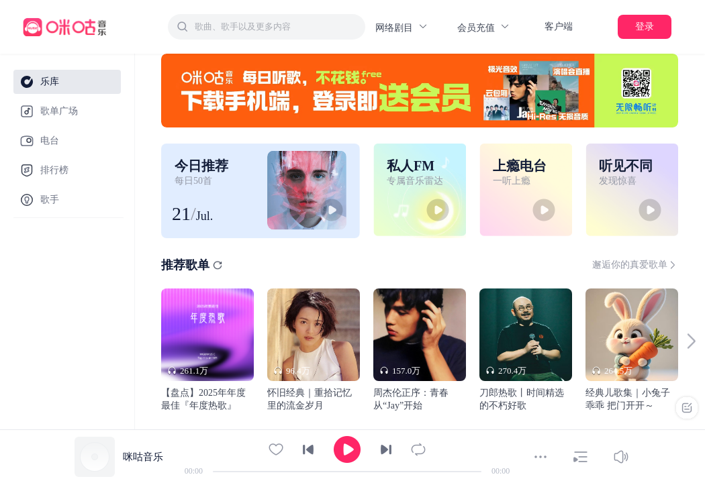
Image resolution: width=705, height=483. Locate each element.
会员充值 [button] (483, 27)
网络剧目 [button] (401, 27)
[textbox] (276, 27)
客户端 (559, 26)
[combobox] (266, 27)
